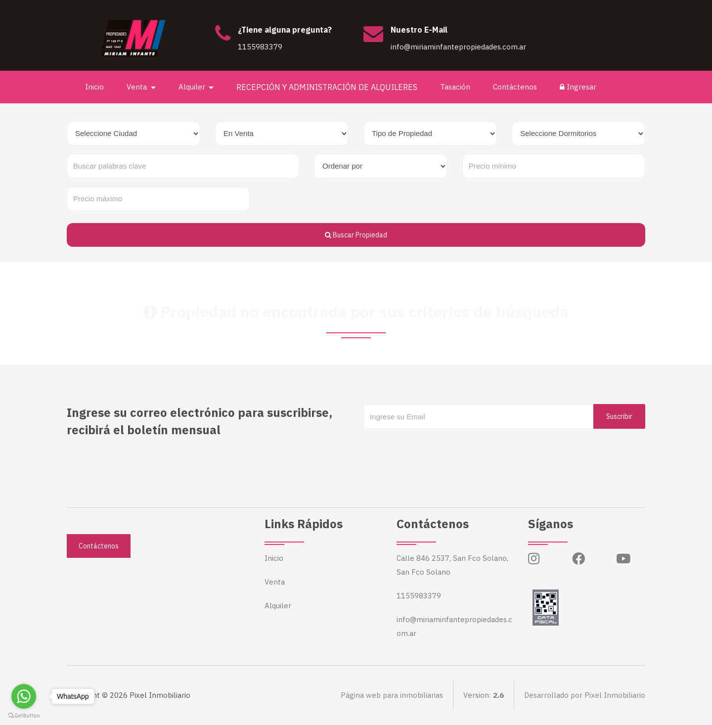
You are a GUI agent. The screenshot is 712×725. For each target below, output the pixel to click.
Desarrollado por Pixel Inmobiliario (584, 695)
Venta (275, 582)
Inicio (94, 86)
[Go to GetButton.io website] (24, 715)
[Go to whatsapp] (23, 696)
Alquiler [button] (192, 86)
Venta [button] (138, 86)
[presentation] (438, 448)
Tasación (455, 86)
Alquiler (278, 605)
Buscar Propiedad (356, 234)
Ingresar (578, 86)
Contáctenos (515, 86)
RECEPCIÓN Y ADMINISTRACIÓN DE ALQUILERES (326, 87)
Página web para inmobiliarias (392, 695)
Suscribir (619, 416)
